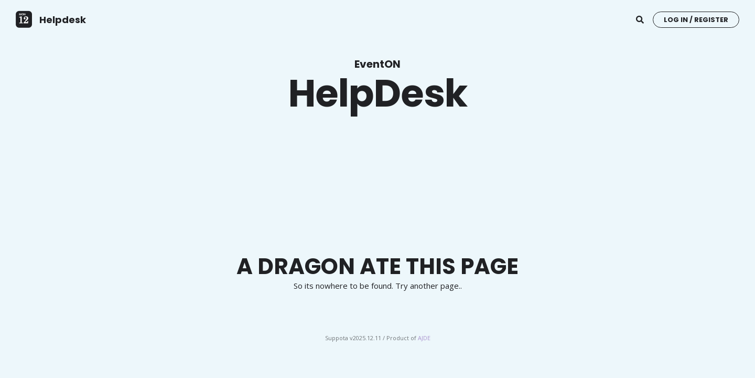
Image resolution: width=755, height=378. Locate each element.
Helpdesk (62, 19)
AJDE (424, 338)
